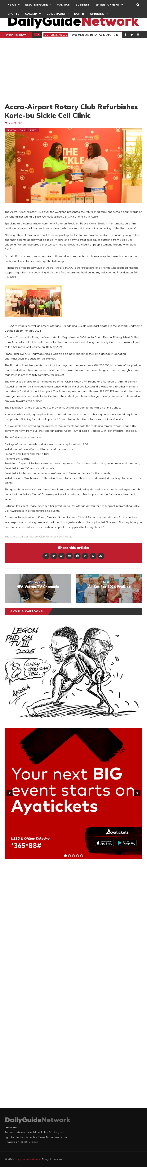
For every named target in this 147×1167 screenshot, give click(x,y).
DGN (77, 13)
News (11, 4)
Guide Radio (56, 13)
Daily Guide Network (27, 1159)
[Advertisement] (73, 70)
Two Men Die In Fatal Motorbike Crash (100, 35)
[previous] (10, 793)
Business (83, 4)
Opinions (97, 13)
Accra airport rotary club (28, 536)
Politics (63, 4)
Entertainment (108, 4)
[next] (137, 793)
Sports (13, 13)
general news (55, 536)
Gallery (31, 13)
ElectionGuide (36, 4)
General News (56, 34)
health (69, 536)
